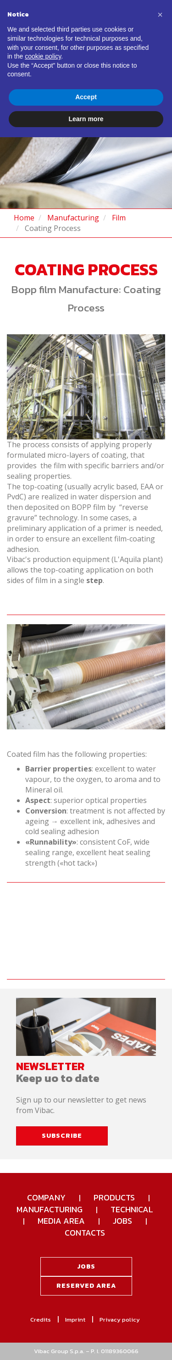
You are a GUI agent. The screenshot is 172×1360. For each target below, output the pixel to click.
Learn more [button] (85, 119)
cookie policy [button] (43, 56)
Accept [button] (86, 97)
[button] (160, 14)
